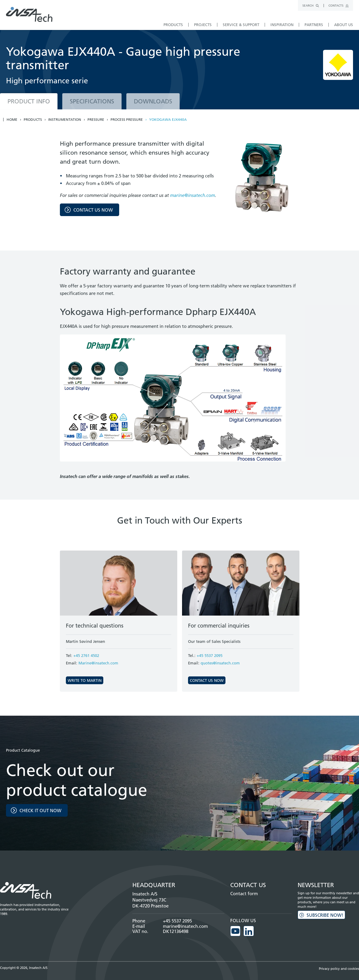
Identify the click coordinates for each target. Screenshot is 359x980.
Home (12, 119)
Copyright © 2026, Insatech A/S (24, 968)
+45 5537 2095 (209, 655)
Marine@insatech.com (98, 663)
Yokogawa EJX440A (168, 119)
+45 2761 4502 (86, 655)
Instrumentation (64, 119)
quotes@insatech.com (220, 663)
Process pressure (126, 119)
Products (33, 119)
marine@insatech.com (192, 195)
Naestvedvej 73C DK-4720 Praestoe (150, 903)
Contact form (244, 893)
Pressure (95, 119)
